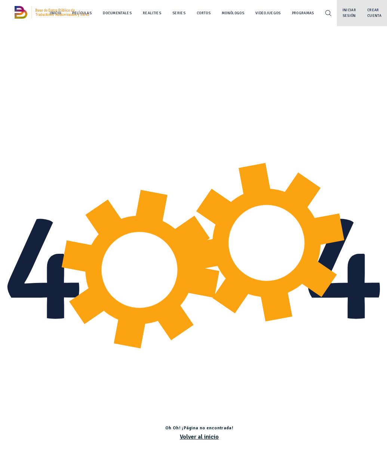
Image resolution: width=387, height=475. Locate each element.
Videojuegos (268, 13)
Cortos (204, 13)
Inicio (55, 13)
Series (178, 13)
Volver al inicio (199, 437)
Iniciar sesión (349, 13)
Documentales (117, 13)
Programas (303, 13)
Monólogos (233, 13)
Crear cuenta (374, 13)
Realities (152, 13)
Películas (82, 13)
